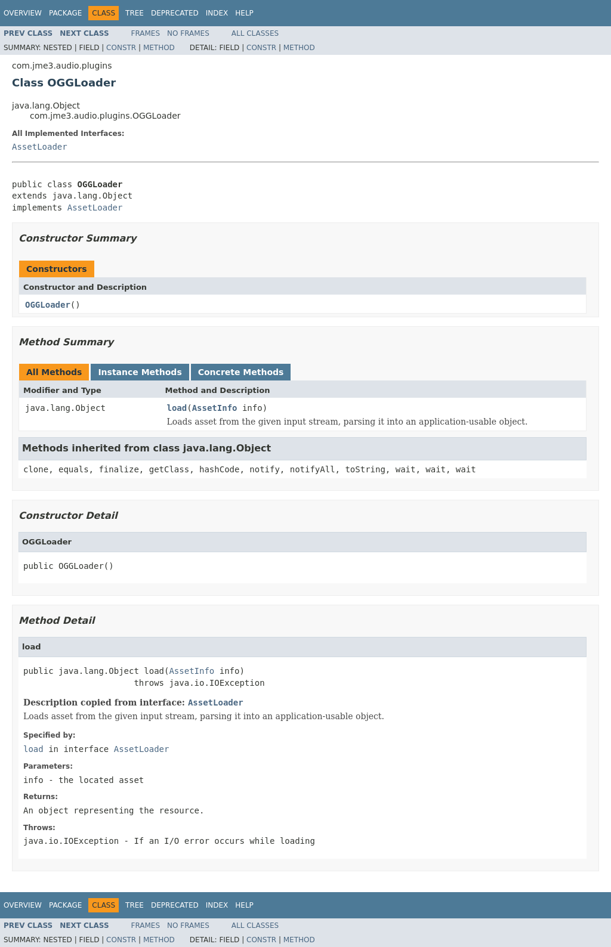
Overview (23, 13)
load (177, 408)
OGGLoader (47, 305)
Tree (134, 13)
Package (65, 13)
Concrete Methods (241, 372)
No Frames (188, 33)
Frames (146, 33)
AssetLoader (39, 146)
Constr (121, 48)
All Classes (255, 33)
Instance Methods (139, 372)
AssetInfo (214, 408)
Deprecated (175, 13)
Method (159, 48)
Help (244, 13)
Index (217, 13)
